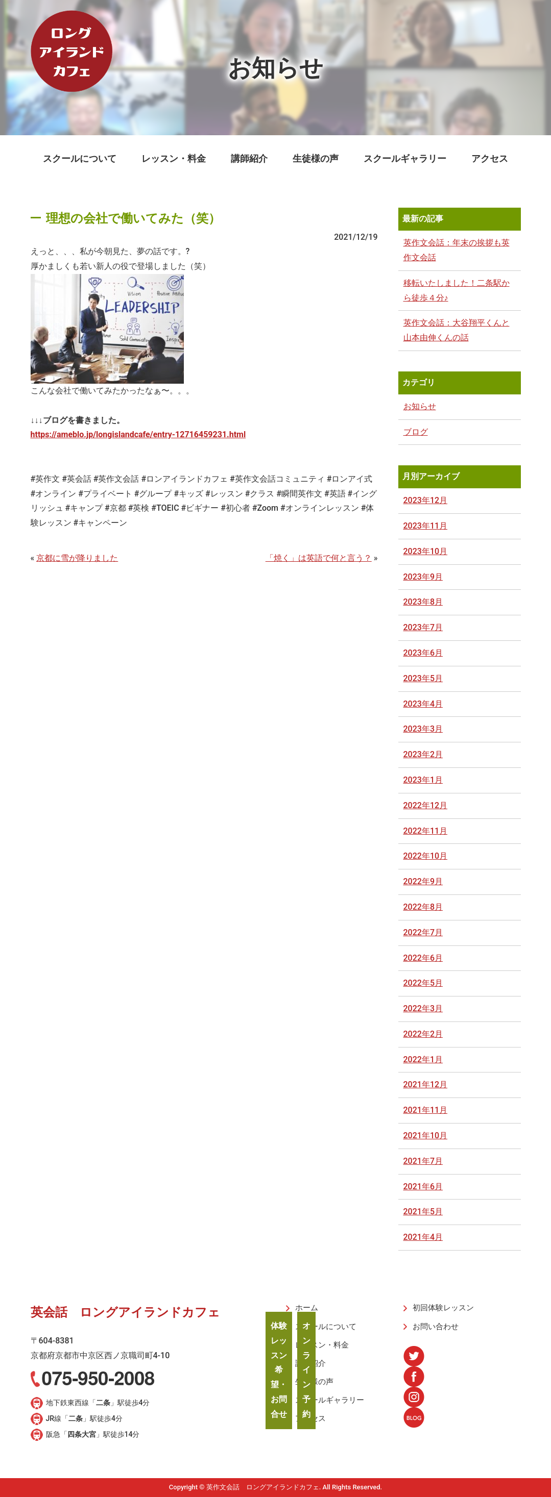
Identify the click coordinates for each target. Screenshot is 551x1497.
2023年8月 (423, 602)
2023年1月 (423, 780)
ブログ (415, 432)
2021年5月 (423, 1211)
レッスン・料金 (173, 158)
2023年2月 (423, 754)
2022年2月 (423, 1034)
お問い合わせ (433, 1325)
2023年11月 (425, 526)
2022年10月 (425, 856)
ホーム (305, 1308)
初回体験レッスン (440, 1308)
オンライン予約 (306, 1370)
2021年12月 (425, 1084)
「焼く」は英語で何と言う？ (319, 558)
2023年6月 (423, 653)
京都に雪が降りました (77, 558)
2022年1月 (423, 1059)
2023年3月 (423, 729)
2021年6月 (423, 1186)
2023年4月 (423, 704)
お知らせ (419, 406)
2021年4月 (423, 1237)
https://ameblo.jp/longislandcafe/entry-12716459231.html (138, 434)
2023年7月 (423, 627)
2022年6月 (423, 958)
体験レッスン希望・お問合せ (279, 1370)
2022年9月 (423, 881)
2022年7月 (423, 932)
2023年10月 (425, 551)
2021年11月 (425, 1110)
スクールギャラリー (405, 158)
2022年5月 (423, 983)
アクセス (489, 158)
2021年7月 (423, 1161)
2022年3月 (423, 1008)
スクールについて (79, 158)
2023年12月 (425, 500)
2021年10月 (425, 1135)
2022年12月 (425, 805)
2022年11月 (425, 831)
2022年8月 (423, 907)
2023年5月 (423, 678)
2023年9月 (423, 577)
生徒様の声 (316, 158)
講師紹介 (249, 158)
